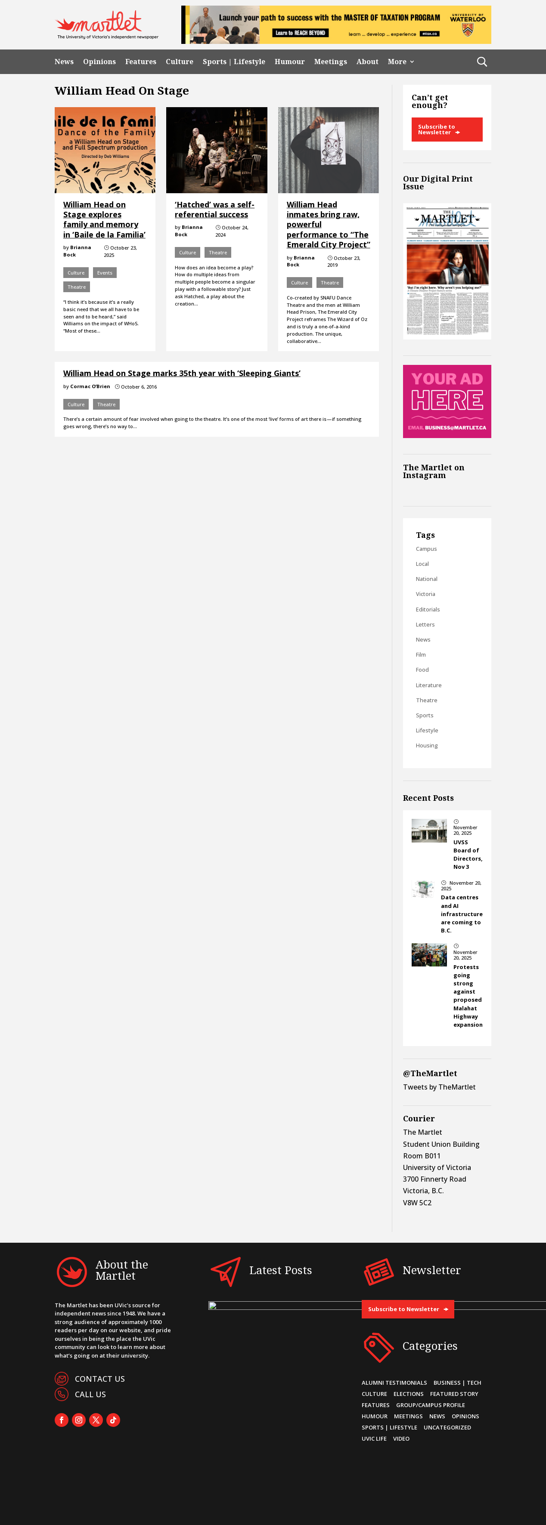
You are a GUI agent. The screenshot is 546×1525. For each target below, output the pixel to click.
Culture (179, 61)
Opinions (99, 61)
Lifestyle (427, 730)
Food (422, 669)
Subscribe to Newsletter (436, 129)
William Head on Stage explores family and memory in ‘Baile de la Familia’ (104, 219)
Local (422, 564)
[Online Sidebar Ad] (447, 435)
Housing (427, 745)
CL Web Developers (280, 1509)
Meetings (330, 61)
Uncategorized (447, 1427)
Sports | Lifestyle (234, 61)
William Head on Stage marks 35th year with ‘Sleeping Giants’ (182, 373)
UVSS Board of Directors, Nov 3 (468, 854)
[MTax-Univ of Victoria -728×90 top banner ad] (336, 41)
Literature (429, 685)
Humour (290, 61)
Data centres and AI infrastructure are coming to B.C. (462, 913)
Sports (425, 715)
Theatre (77, 287)
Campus (426, 549)
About (367, 61)
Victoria (425, 594)
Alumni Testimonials (394, 1382)
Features (140, 61)
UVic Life (374, 1438)
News (64, 61)
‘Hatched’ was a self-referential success (214, 209)
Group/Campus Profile (430, 1405)
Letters (425, 624)
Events (104, 272)
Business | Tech (457, 1382)
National (426, 579)
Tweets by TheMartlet (439, 1087)
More (397, 61)
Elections (409, 1394)
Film (421, 654)
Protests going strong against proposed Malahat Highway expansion (468, 995)
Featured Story (454, 1394)
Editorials (428, 609)
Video (401, 1438)
